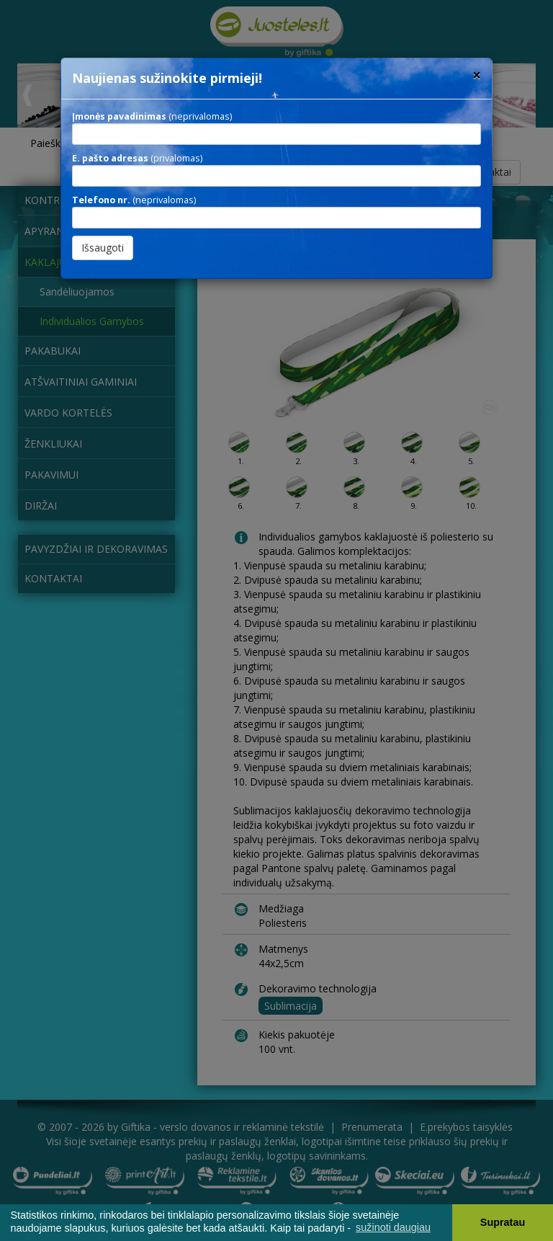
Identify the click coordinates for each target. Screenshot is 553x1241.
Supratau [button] (502, 1222)
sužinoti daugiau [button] (393, 1227)
